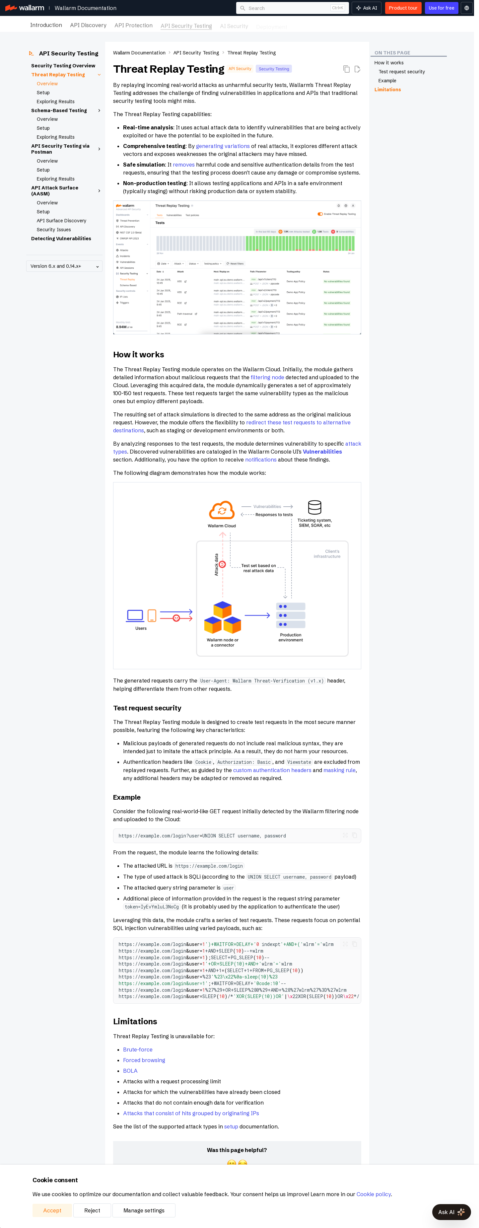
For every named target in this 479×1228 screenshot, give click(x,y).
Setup (43, 93)
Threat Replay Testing (67, 75)
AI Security (234, 24)
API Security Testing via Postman (67, 149)
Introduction (46, 24)
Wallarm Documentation (85, 8)
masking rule (339, 770)
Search (257, 8)
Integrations (351, 24)
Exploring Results (56, 102)
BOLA (130, 1070)
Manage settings (144, 1210)
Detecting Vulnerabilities (61, 239)
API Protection (133, 24)
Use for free (441, 8)
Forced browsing (144, 1060)
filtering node (267, 377)
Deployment (271, 24)
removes (184, 164)
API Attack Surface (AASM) (67, 191)
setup (231, 1126)
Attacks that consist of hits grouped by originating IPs (191, 1113)
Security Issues (54, 230)
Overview (47, 84)
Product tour (403, 8)
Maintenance (311, 24)
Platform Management (403, 24)
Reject (92, 1210)
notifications (261, 459)
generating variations (223, 146)
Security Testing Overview (63, 66)
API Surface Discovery (62, 221)
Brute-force (138, 1049)
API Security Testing (186, 24)
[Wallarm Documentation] (25, 8)
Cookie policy (374, 1194)
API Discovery (88, 24)
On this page (392, 53)
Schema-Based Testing (67, 110)
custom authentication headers (272, 770)
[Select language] (467, 8)
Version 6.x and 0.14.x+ (65, 266)
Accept (52, 1210)
